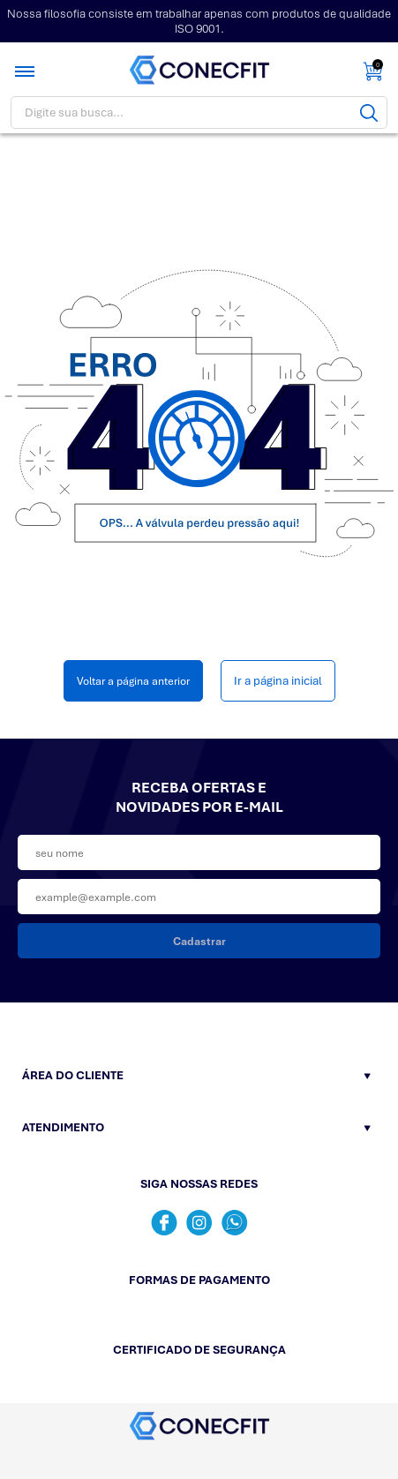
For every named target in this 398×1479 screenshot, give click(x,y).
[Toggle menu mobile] (26, 71)
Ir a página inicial (278, 680)
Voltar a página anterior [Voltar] (133, 680)
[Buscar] (369, 112)
